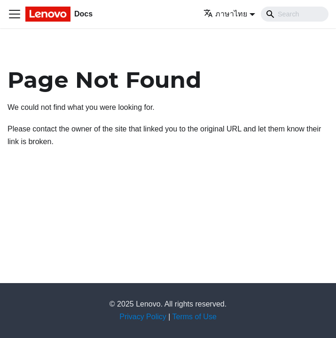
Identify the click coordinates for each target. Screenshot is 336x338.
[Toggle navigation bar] (15, 14)
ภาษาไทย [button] (225, 14)
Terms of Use (194, 317)
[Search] (294, 14)
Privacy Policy (142, 317)
